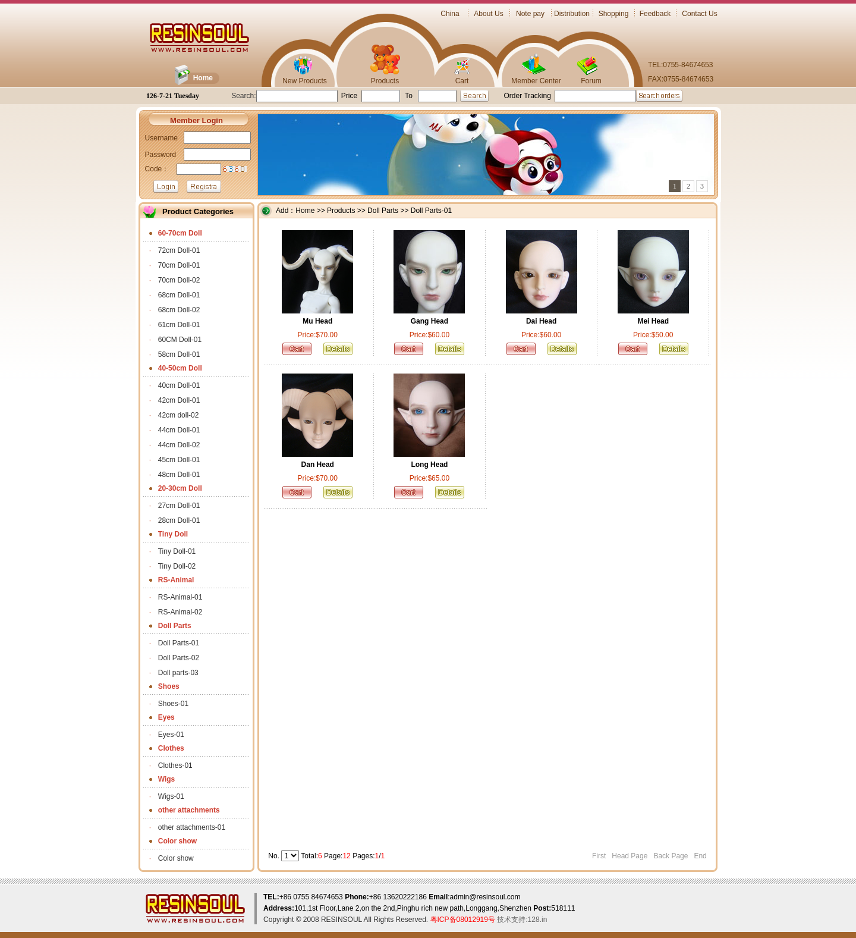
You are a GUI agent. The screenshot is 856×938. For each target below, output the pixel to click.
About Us (488, 14)
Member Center (536, 81)
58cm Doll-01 (179, 354)
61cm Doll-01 (179, 325)
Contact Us (699, 14)
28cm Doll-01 (179, 520)
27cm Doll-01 (179, 505)
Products (385, 81)
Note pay (530, 14)
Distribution (572, 14)
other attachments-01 (191, 827)
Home (203, 78)
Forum (591, 81)
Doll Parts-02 (178, 658)
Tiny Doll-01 (177, 551)
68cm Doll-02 (179, 310)
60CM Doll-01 (180, 339)
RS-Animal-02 (180, 612)
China (449, 14)
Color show (176, 858)
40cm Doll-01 (179, 385)
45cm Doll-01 (179, 460)
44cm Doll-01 (179, 430)
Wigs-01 (171, 796)
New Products (304, 81)
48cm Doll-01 (179, 474)
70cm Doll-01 (179, 265)
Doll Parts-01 (178, 643)
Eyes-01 (171, 734)
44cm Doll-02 (179, 445)
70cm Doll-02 (179, 280)
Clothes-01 (175, 765)
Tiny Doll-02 (177, 566)
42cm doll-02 (178, 415)
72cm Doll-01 (179, 250)
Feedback (655, 14)
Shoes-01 (173, 703)
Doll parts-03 (178, 673)
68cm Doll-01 (179, 295)
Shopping (614, 14)
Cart (462, 81)
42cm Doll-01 (179, 400)
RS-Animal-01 (180, 597)
